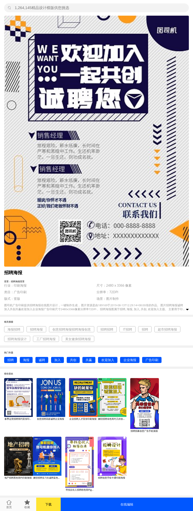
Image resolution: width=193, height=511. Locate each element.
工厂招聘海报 (46, 339)
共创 (73, 360)
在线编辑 (126, 504)
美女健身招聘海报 (78, 339)
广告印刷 (152, 360)
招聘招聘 (106, 329)
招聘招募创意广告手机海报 (144, 431)
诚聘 (42, 360)
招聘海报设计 (17, 339)
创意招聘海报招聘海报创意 (71, 329)
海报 (26, 360)
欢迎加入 (107, 360)
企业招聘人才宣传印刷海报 (82, 418)
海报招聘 (14, 329)
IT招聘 (127, 329)
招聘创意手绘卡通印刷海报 (111, 477)
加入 (57, 360)
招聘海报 (36, 329)
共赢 (89, 360)
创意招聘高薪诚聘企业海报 (50, 418)
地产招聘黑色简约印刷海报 (18, 477)
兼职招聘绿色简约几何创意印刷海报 (112, 418)
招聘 (145, 329)
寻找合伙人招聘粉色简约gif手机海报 (80, 489)
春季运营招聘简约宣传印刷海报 (19, 418)
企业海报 (129, 360)
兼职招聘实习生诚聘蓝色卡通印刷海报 (47, 477)
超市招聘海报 (167, 329)
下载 (48, 504)
